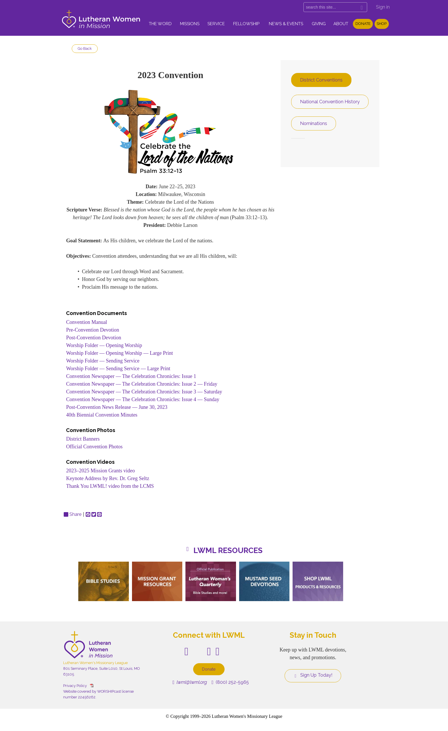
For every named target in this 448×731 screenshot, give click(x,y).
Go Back (85, 48)
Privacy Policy (75, 686)
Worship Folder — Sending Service (102, 361)
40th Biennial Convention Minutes (102, 415)
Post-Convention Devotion (93, 337)
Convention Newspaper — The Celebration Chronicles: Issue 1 (131, 376)
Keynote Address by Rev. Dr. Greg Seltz (107, 478)
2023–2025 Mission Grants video (100, 471)
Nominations (313, 123)
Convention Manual (86, 322)
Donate (363, 23)
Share (72, 514)
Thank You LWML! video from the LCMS (110, 486)
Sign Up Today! (312, 675)
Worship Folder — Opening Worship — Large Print (119, 353)
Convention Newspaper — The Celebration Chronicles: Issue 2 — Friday (141, 384)
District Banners (82, 439)
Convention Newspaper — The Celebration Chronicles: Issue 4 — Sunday (142, 399)
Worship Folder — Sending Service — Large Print (118, 368)
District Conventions (321, 80)
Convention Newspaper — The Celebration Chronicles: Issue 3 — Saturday (144, 392)
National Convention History (330, 101)
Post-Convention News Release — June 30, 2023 (116, 407)
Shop (382, 23)
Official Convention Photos (94, 446)
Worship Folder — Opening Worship (104, 345)
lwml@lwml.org (190, 682)
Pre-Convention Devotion (92, 330)
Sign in (383, 7)
